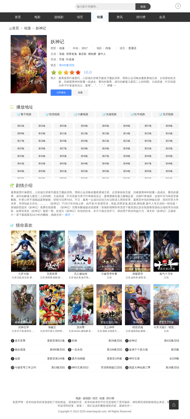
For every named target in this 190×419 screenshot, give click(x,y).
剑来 (95, 340)
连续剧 (58, 17)
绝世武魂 (137, 327)
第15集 (148, 133)
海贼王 (52, 327)
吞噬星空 (137, 273)
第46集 (126, 163)
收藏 (80, 92)
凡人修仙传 (80, 273)
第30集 (126, 148)
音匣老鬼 (71, 53)
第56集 (169, 171)
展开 (69, 214)
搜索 (143, 6)
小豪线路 (80, 114)
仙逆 (38, 358)
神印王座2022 (95, 367)
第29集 (105, 148)
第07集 (148, 126)
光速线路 (109, 114)
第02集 (41, 126)
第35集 (63, 156)
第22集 (126, 141)
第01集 (20, 126)
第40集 (169, 156)
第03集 (63, 126)
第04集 (84, 126)
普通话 (132, 48)
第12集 (84, 133)
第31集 (148, 148)
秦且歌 (83, 53)
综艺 (80, 17)
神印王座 (152, 358)
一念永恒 (95, 349)
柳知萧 (92, 53)
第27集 (63, 148)
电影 (37, 17)
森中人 (102, 53)
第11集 (63, 133)
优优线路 (52, 114)
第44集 (84, 163)
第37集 (105, 156)
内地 (108, 48)
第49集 (20, 171)
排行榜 (140, 17)
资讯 (120, 17)
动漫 (100, 17)
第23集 (148, 141)
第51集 (63, 171)
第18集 (41, 141)
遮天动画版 (95, 358)
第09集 (20, 133)
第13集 (105, 133)
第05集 (105, 126)
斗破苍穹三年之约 (38, 367)
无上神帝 (109, 327)
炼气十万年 (166, 273)
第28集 (84, 148)
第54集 (126, 171)
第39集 (148, 156)
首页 (18, 17)
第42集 (41, 163)
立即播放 (61, 92)
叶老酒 (70, 59)
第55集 (148, 171)
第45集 (105, 163)
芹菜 (61, 59)
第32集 (169, 148)
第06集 (126, 126)
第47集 (148, 163)
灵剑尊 (81, 327)
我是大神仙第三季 (152, 367)
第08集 (169, 126)
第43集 (63, 163)
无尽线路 (166, 114)
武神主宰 (23, 327)
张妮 (61, 53)
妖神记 (41, 28)
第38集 (126, 156)
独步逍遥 (38, 349)
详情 (111, 85)
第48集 (169, 163)
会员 (162, 17)
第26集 (41, 148)
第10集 (41, 133)
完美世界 (52, 273)
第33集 (20, 156)
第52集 (84, 171)
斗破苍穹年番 (109, 273)
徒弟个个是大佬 (152, 349)
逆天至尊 (38, 340)
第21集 (105, 141)
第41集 (20, 163)
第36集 (84, 156)
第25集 (20, 148)
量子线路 (24, 114)
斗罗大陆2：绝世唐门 (166, 327)
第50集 (41, 171)
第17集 (20, 141)
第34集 (41, 156)
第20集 (84, 141)
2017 (84, 48)
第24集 (169, 141)
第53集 (105, 171)
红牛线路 (137, 114)
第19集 (63, 141)
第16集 (169, 133)
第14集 (126, 133)
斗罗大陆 (23, 273)
